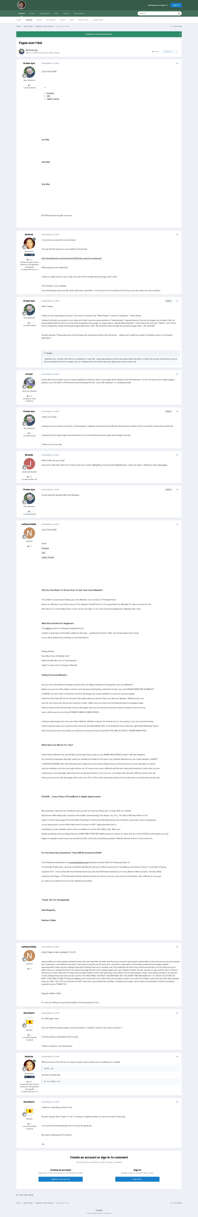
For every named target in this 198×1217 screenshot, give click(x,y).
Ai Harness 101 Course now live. (99, 34)
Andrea (29, 234)
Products (50, 93)
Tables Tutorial (53, 99)
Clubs (19, 20)
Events (39, 20)
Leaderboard (98, 20)
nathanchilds (29, 524)
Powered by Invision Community (99, 1213)
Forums (29, 20)
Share (155, 52)
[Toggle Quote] (45, 353)
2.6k (29, 260)
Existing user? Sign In (158, 5)
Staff (72, 20)
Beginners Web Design (49, 53)
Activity (32, 13)
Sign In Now (137, 1179)
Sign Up (176, 5)
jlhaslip (29, 455)
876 (29, 396)
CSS (48, 96)
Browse (22, 14)
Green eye (33, 50)
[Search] (150, 13)
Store (56, 13)
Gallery (62, 20)
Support (66, 13)
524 (29, 477)
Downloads (50, 20)
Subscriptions (79, 13)
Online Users (83, 20)
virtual (29, 374)
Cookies (99, 1210)
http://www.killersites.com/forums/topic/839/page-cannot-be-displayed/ (72, 258)
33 (29, 546)
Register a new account (60, 1179)
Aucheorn (28, 1013)
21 (29, 1035)
